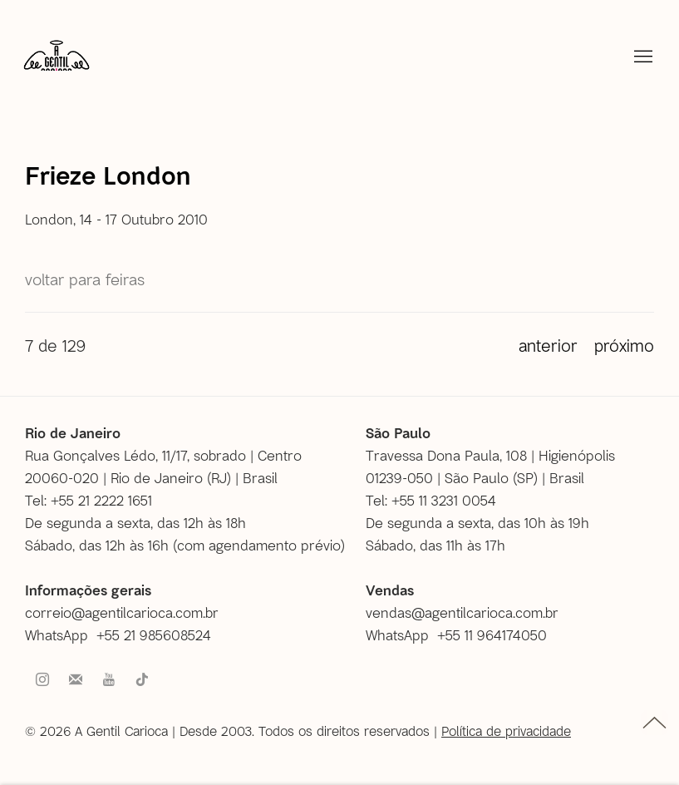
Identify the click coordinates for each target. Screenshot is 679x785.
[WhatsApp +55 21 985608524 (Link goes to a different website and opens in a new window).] (124, 635)
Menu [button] (641, 57)
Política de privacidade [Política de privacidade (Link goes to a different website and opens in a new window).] (506, 730)
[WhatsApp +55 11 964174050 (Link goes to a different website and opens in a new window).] (462, 635)
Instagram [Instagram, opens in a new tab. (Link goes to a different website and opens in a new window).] (42, 680)
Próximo (624, 345)
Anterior (548, 345)
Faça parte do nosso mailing (75, 680)
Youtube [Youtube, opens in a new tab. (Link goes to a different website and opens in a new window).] (108, 680)
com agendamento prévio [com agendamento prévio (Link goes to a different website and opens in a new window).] (259, 544)
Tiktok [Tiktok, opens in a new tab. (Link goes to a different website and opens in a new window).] (142, 680)
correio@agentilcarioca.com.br (122, 612)
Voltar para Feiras (85, 279)
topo (654, 722)
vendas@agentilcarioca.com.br (462, 612)
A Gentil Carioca (56, 62)
